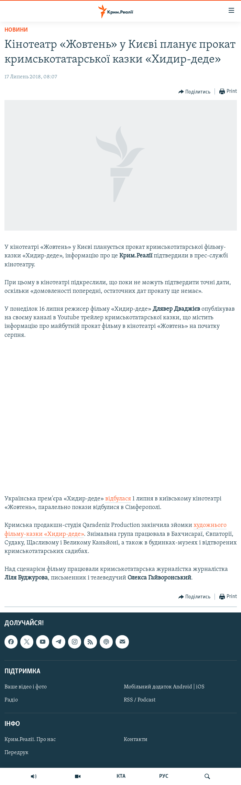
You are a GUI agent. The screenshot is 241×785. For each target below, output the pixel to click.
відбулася (118, 499)
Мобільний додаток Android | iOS (164, 687)
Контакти (135, 739)
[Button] (194, 92)
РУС (163, 776)
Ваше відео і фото (25, 687)
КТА (121, 776)
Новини (16, 30)
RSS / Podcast (139, 700)
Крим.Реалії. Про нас (30, 739)
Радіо (11, 700)
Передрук (16, 752)
